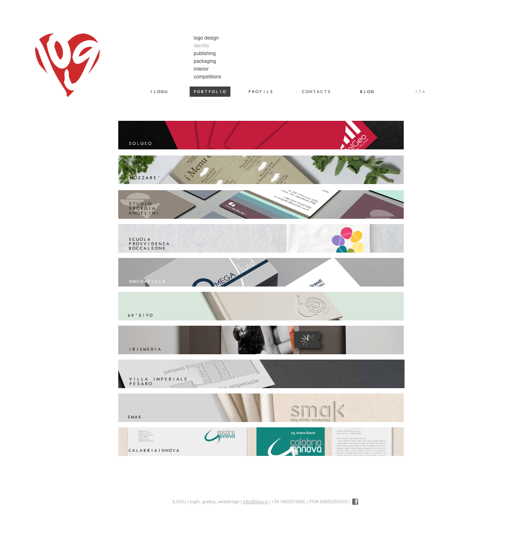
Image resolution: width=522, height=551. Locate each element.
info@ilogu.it (255, 501)
